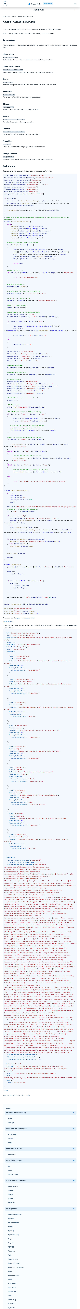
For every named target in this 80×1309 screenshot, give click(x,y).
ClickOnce (11, 1302)
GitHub (10, 1189)
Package (11, 1121)
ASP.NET (11, 1245)
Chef (9, 1294)
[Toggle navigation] (75, 4)
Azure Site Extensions (16, 1266)
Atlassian (11, 1249)
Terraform (11, 1153)
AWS (9, 1165)
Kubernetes (12, 1133)
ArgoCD (11, 1241)
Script (10, 1117)
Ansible (10, 1225)
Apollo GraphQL (13, 1233)
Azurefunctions (13, 1274)
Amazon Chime (13, 1221)
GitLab (10, 1193)
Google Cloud (13, 1173)
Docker (10, 1137)
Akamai (11, 1217)
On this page (39, 10)
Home (8, 1107)
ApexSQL (11, 1229)
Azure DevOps (13, 1185)
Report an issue (8, 620)
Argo (10, 1141)
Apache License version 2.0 (25, 616)
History (5, 1089)
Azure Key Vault (13, 1262)
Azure (10, 1169)
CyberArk (11, 1306)
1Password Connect (15, 1213)
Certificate (12, 1290)
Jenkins (10, 1197)
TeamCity (11, 1201)
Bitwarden (12, 1282)
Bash (10, 1278)
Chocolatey (12, 1298)
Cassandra (12, 1286)
